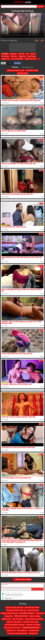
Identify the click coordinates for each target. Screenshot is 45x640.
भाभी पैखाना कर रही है (32, 70)
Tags (16, 638)
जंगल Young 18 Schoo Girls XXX (16, 610)
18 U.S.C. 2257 (30, 638)
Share (3, 63)
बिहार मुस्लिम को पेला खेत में (26, 613)
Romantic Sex (33, 633)
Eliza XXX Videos (17, 619)
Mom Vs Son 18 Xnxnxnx (12, 627)
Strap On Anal (6, 619)
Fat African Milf (34, 630)
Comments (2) (27, 67)
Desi (27, 54)
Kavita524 (5, 54)
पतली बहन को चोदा (22, 73)
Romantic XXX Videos (33, 624)
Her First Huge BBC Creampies (15, 624)
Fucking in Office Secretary (9, 613)
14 (41, 40)
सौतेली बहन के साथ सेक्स (21, 616)
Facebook (17, 63)
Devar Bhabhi (31, 56)
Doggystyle (13, 54)
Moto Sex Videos (35, 616)
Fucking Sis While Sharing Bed (17, 633)
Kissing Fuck (9, 616)
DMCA (22, 638)
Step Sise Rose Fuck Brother (34, 619)
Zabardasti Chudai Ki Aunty (15, 70)
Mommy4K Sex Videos (32, 607)
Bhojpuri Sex (6, 59)
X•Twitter (10, 63)
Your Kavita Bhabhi (17, 59)
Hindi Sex (14, 56)
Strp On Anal (40, 613)
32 (36, 40)
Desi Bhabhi (5, 56)
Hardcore (21, 54)
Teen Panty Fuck (22, 630)
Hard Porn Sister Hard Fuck (14, 607)
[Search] (19, 6)
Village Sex (22, 56)
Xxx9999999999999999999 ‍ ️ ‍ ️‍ (31, 627)
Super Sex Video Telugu (30, 622)
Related (15, 67)
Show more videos (22, 579)
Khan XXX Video (33, 610)
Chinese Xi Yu (10, 630)
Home (12, 638)
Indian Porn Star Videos (14, 622)
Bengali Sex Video (30, 59)
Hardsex (33, 54)
